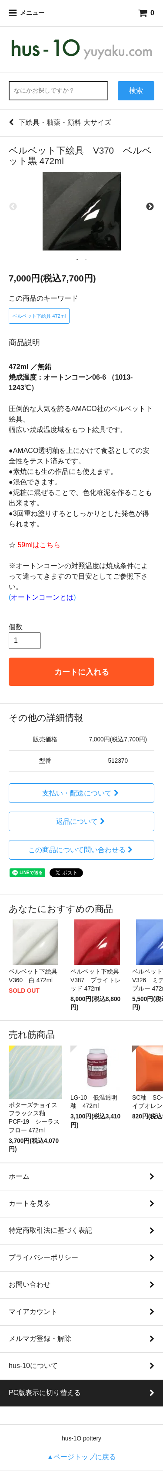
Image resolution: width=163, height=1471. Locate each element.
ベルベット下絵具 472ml (39, 316)
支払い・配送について (81, 793)
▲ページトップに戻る (81, 1457)
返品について (81, 821)
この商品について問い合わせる (81, 850)
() (42, 597)
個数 (16, 627)
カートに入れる (81, 671)
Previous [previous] (13, 207)
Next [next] (150, 207)
